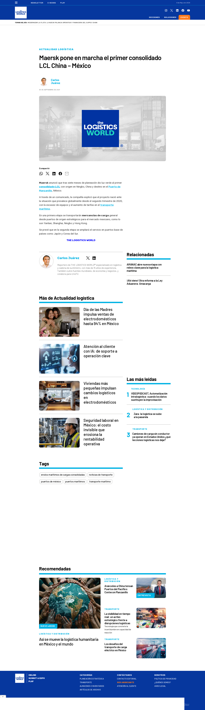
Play (62, 3)
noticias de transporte (101, 474)
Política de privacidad (165, 679)
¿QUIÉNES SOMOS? (162, 682)
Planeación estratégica (92, 679)
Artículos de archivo (90, 690)
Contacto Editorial (126, 679)
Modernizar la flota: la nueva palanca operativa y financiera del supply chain (62, 23)
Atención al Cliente (126, 686)
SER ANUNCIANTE (125, 682)
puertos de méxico (51, 481)
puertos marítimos (75, 481)
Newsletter (37, 3)
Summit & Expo (37, 678)
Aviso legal (160, 686)
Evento (184, 17)
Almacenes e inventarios (92, 686)
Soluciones (170, 17)
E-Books (52, 3)
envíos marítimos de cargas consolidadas (63, 474)
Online (32, 675)
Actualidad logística (56, 49)
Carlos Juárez (55, 82)
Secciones (154, 17)
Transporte (86, 682)
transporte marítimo (100, 481)
